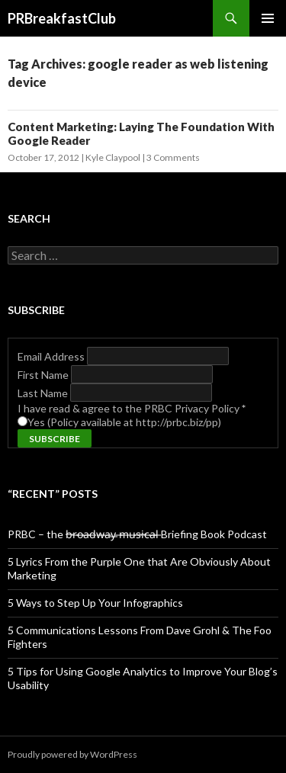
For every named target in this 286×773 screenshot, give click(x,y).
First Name (44, 374)
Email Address (52, 356)
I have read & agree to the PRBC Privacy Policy (132, 408)
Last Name (44, 392)
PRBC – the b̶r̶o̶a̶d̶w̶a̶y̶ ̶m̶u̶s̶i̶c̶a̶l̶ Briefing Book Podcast (137, 534)
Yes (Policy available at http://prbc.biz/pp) (124, 421)
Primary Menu (267, 18)
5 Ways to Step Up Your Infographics (95, 602)
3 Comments (173, 157)
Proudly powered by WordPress (72, 754)
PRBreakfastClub (62, 18)
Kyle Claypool (112, 157)
